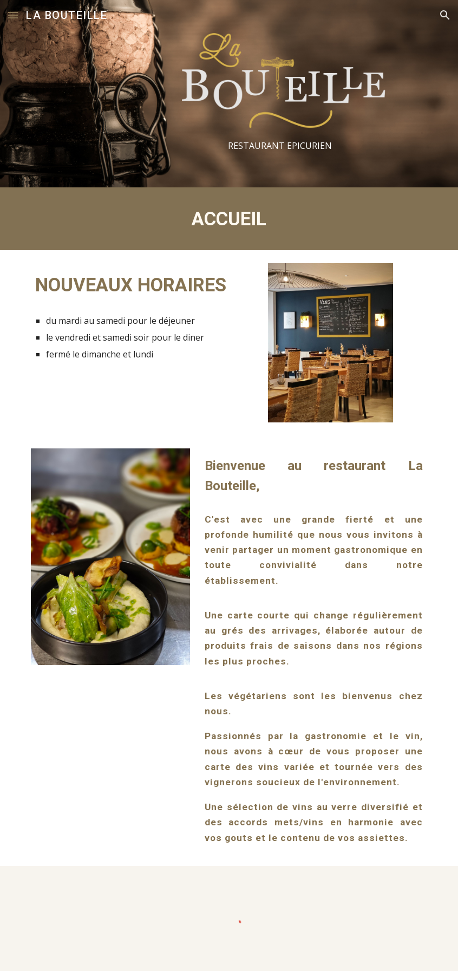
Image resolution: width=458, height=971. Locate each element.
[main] (280, 146)
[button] (13, 15)
